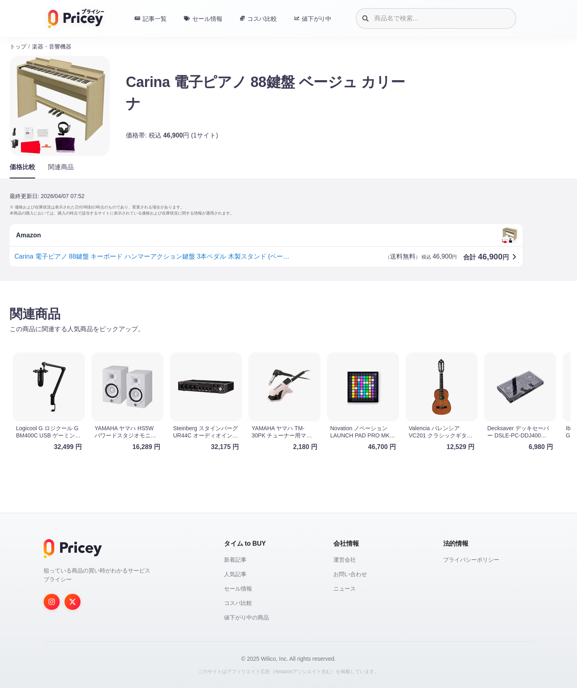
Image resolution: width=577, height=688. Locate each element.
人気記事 (235, 574)
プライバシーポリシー (471, 559)
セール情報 (238, 588)
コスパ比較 (238, 603)
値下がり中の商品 (246, 617)
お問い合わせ (350, 574)
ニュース (344, 588)
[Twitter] (73, 602)
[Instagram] (52, 602)
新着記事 (235, 559)
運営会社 (344, 559)
